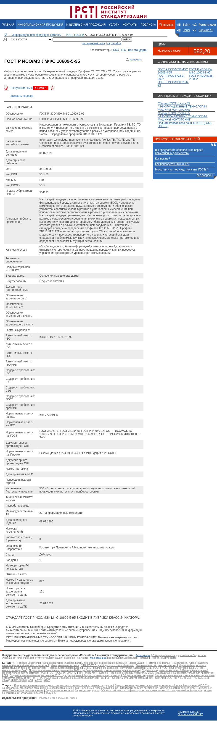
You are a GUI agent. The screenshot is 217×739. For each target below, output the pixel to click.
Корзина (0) (206, 30)
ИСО (164, 667)
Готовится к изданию (96, 672)
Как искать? (162, 158)
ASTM (38, 680)
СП (108, 677)
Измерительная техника (65, 665)
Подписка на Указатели (59, 690)
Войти (187, 24)
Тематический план (158, 662)
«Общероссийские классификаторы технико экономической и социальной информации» (93, 662)
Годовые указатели (28, 662)
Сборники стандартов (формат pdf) (132, 677)
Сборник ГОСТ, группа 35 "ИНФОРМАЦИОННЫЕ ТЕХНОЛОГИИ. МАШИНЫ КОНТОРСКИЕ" (183, 106)
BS (102, 677)
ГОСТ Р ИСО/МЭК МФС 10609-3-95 (200, 71)
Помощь (168, 24)
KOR (30, 680)
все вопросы (205, 175)
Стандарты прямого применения (139, 688)
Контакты (82, 657)
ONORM (72, 672)
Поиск (186, 30)
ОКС (116, 50)
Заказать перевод (22, 95)
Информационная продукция (65, 667)
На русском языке (22, 87)
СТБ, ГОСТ (153, 667)
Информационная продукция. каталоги (36, 35)
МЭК (43, 672)
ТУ (80, 672)
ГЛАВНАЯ (8, 24)
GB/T (47, 680)
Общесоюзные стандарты (138, 675)
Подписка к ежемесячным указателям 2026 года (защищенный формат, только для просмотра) (84, 670)
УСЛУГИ (114, 24)
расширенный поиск (93, 43)
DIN (5, 675)
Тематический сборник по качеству (156, 665)
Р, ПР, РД (38, 677)
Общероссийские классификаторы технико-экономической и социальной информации (151, 690)
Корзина (70, 657)
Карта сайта (169, 657)
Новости (155, 657)
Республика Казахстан (132, 667)
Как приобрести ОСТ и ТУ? (172, 164)
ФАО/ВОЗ (51, 677)
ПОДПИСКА (148, 24)
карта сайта (114, 43)
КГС (123, 50)
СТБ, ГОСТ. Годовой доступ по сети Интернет (107, 665)
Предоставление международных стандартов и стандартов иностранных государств (63, 685)
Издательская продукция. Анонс (58, 698)
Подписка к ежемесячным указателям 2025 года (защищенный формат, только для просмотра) (65, 675)
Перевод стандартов (87, 690)
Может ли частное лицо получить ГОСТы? (182, 169)
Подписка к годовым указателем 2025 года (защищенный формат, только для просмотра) (162, 672)
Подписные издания (105, 667)
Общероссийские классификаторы (79, 677)
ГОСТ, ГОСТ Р (75, 35)
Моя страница (98, 657)
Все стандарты (137, 50)
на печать (136, 59)
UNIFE (87, 667)
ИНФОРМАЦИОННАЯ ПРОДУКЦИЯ (40, 24)
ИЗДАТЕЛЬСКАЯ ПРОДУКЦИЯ (86, 24)
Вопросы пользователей (122, 657)
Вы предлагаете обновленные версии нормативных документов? (179, 151)
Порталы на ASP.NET (190, 714)
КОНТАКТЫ (130, 24)
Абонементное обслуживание (100, 688)
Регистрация (143, 655)
